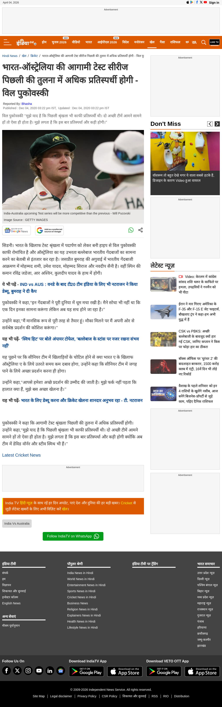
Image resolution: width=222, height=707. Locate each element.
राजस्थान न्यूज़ (205, 609)
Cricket (126, 503)
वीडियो (76, 42)
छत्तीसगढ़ (202, 633)
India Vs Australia (16, 523)
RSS (155, 696)
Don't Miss (165, 123)
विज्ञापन (6, 585)
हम (3, 579)
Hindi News (10, 56)
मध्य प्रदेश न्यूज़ (205, 597)
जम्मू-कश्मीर (204, 639)
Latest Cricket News (21, 455)
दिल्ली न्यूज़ (203, 579)
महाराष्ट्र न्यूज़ (204, 603)
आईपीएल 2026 (107, 42)
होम (44, 42)
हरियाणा (202, 627)
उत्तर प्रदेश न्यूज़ (205, 573)
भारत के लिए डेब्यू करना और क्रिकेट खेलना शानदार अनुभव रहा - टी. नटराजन (81, 400)
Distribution (181, 696)
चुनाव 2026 (59, 42)
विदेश (125, 42)
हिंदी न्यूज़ (26, 503)
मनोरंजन (139, 42)
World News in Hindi (81, 579)
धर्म (187, 42)
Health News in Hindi (81, 621)
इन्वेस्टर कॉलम (10, 597)
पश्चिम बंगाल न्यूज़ (207, 585)
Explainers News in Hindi (84, 615)
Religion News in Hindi (82, 609)
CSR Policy (109, 696)
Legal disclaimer (61, 696)
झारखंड (201, 645)
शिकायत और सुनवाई (14, 591)
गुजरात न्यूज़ (204, 615)
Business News (77, 603)
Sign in (214, 2)
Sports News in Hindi (81, 591)
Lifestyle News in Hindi (82, 627)
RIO (166, 696)
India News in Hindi (80, 573)
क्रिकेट (34, 56)
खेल (152, 42)
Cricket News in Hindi (81, 597)
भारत (88, 42)
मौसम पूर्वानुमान (11, 625)
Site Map (39, 696)
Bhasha (27, 103)
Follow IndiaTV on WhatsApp (73, 536)
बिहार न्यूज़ (203, 591)
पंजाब (200, 621)
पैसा (162, 42)
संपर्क (5, 573)
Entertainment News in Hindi (86, 585)
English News (11, 603)
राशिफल (175, 42)
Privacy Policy (86, 696)
